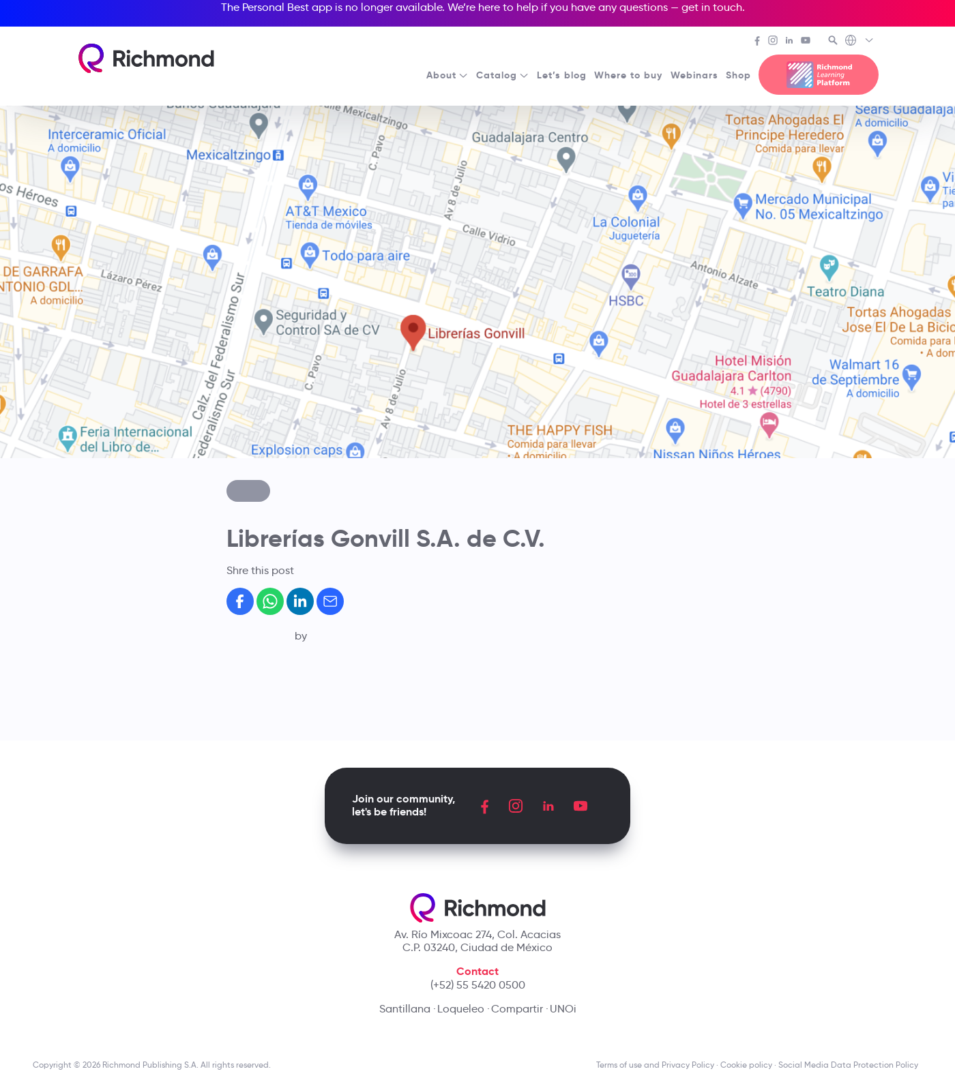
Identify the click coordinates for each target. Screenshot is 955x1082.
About (447, 75)
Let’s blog (562, 75)
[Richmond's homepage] (146, 58)
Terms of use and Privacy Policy (655, 1065)
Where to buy (628, 75)
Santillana (404, 1008)
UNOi (563, 1008)
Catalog (502, 75)
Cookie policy (746, 1065)
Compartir (517, 1008)
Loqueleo (460, 1008)
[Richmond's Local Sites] (860, 41)
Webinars (694, 75)
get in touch (711, 7)
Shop (738, 75)
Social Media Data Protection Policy (850, 1065)
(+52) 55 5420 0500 (477, 984)
